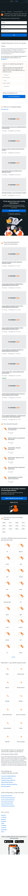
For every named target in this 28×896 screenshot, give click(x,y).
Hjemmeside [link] (3, 11)
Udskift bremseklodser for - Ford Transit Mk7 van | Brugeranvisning (16, 429)
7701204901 (3, 827)
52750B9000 (3, 825)
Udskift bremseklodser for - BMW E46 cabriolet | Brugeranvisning (15, 478)
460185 (2, 831)
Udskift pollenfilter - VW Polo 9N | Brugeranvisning (14, 448)
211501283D (3, 817)
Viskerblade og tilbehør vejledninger (8, 780)
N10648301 (3, 819)
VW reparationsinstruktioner (6, 795)
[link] (4, 59)
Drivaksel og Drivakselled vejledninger (8, 776)
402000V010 (3, 821)
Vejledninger (9, 11)
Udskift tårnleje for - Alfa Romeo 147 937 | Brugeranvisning (16, 458)
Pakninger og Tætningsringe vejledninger (9, 784)
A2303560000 (4, 829)
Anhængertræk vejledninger (6, 778)
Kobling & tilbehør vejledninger (7, 782)
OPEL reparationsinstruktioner (7, 803)
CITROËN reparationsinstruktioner (8, 805)
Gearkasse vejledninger (5, 786)
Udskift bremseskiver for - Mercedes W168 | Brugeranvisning (16, 438)
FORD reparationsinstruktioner (7, 801)
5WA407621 (3, 815)
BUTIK (11, 1)
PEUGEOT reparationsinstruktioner (8, 797)
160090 (2, 823)
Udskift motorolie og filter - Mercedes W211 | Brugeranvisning (16, 468)
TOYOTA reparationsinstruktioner (7, 799)
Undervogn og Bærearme (18, 11)
